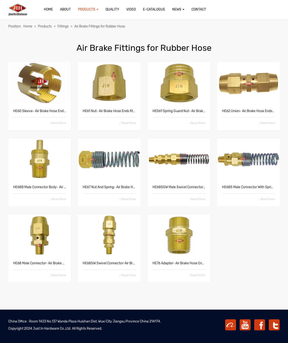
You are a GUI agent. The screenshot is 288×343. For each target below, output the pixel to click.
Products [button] (88, 9)
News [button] (178, 9)
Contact (199, 9)
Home (48, 9)
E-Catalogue (154, 9)
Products (45, 26)
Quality (112, 9)
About (65, 9)
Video (131, 9)
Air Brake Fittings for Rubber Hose (99, 26)
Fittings (63, 26)
